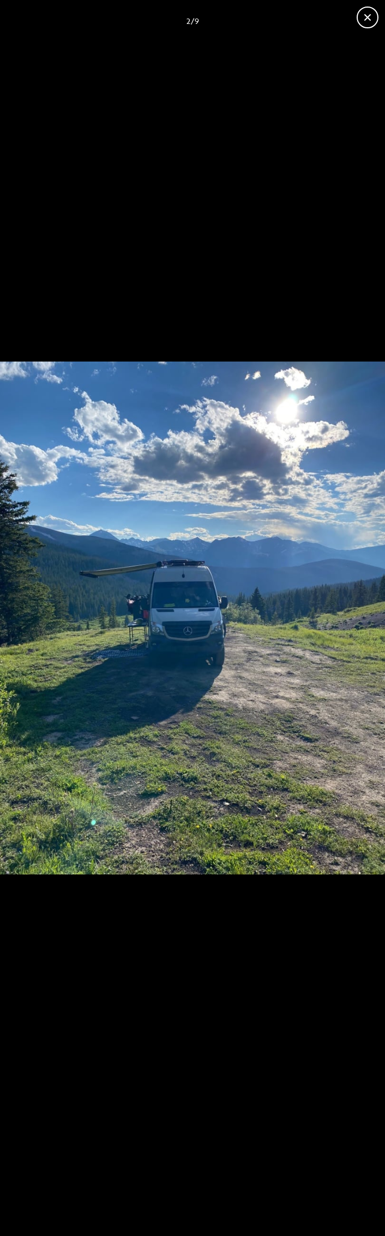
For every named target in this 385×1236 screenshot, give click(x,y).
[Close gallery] (367, 17)
